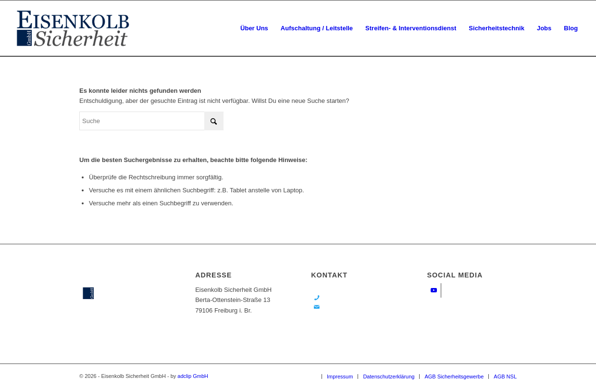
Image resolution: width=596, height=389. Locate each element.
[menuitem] (254, 28)
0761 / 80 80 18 (344, 297)
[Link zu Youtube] (434, 290)
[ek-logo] (73, 28)
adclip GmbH (192, 376)
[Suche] (151, 121)
